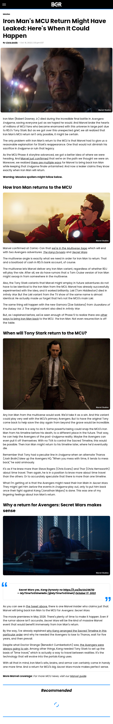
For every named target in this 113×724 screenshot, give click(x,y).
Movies (6, 14)
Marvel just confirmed (34, 159)
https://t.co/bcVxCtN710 (78, 590)
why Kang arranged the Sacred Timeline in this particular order (55, 633)
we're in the (69, 248)
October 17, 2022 (85, 593)
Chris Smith (12, 42)
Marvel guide (78, 676)
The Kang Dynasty (54, 252)
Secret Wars (79, 252)
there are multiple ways (46, 163)
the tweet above (36, 607)
